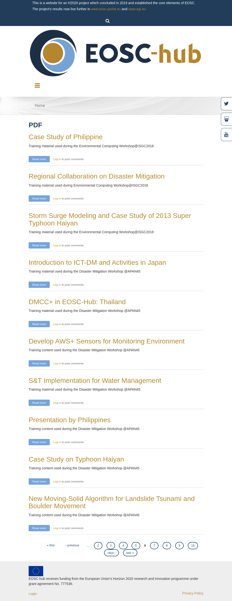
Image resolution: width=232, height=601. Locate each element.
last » (130, 553)
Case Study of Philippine (66, 137)
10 (193, 545)
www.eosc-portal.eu (106, 9)
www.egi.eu (137, 9)
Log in (57, 159)
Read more (41, 158)
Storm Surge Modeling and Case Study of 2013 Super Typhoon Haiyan (110, 219)
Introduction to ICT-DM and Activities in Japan (97, 262)
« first (51, 545)
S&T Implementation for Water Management (95, 380)
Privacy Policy (192, 593)
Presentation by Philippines (70, 420)
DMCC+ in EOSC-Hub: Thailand (77, 302)
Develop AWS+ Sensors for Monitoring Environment (106, 341)
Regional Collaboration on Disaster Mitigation (97, 176)
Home (40, 105)
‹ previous (72, 545)
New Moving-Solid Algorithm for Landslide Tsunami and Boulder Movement (112, 502)
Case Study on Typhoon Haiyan (76, 459)
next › (112, 553)
